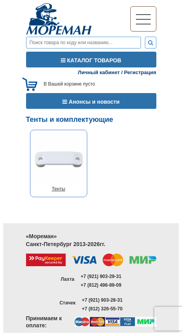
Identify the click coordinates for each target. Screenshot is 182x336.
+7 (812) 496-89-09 (101, 285)
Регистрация (140, 72)
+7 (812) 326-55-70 (102, 309)
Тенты (58, 189)
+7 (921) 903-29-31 (101, 276)
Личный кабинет (99, 72)
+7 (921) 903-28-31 (102, 300)
